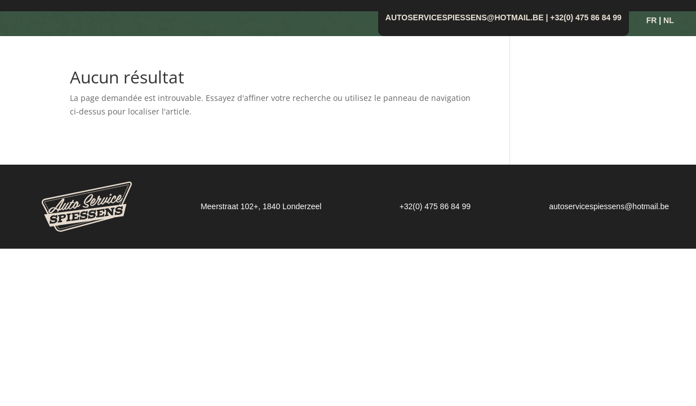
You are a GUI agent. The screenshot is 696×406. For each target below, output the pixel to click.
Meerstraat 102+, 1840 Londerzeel (261, 206)
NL (668, 20)
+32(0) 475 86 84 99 (586, 17)
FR (651, 20)
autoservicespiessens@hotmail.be (464, 17)
